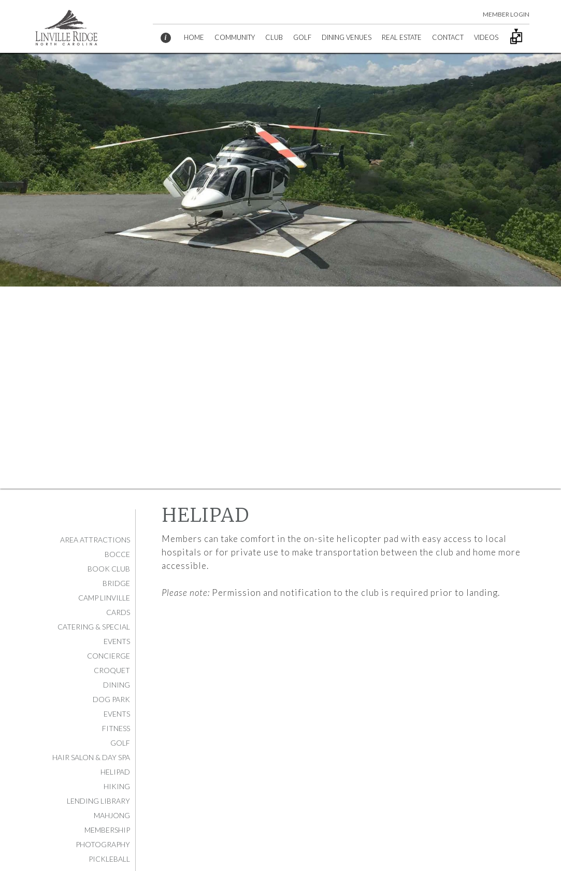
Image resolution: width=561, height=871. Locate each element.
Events (117, 713)
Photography (103, 844)
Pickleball (109, 858)
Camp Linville (104, 597)
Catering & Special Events (93, 634)
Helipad (115, 771)
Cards (118, 612)
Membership (107, 829)
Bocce (117, 554)
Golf (120, 742)
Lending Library (98, 800)
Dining (116, 684)
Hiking (117, 786)
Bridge (116, 583)
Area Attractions (95, 539)
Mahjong (112, 815)
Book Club (109, 568)
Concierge (108, 655)
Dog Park (111, 699)
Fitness (116, 728)
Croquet (112, 670)
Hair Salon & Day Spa (91, 757)
